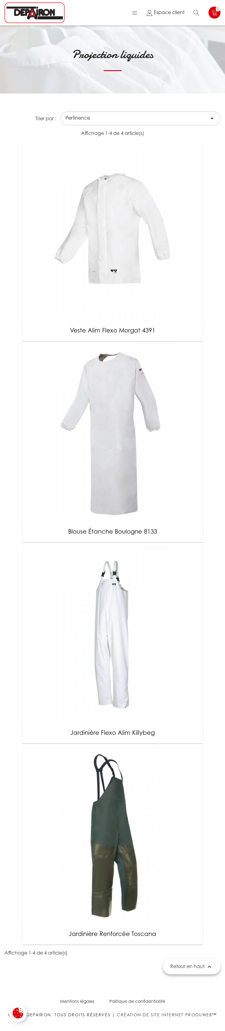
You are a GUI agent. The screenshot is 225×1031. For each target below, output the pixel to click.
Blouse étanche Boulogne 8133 (112, 531)
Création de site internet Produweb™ (167, 1014)
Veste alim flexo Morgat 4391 (112, 330)
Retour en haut (191, 966)
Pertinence (140, 118)
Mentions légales (77, 1001)
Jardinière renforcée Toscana (112, 933)
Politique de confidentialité (137, 1001)
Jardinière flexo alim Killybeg (112, 732)
